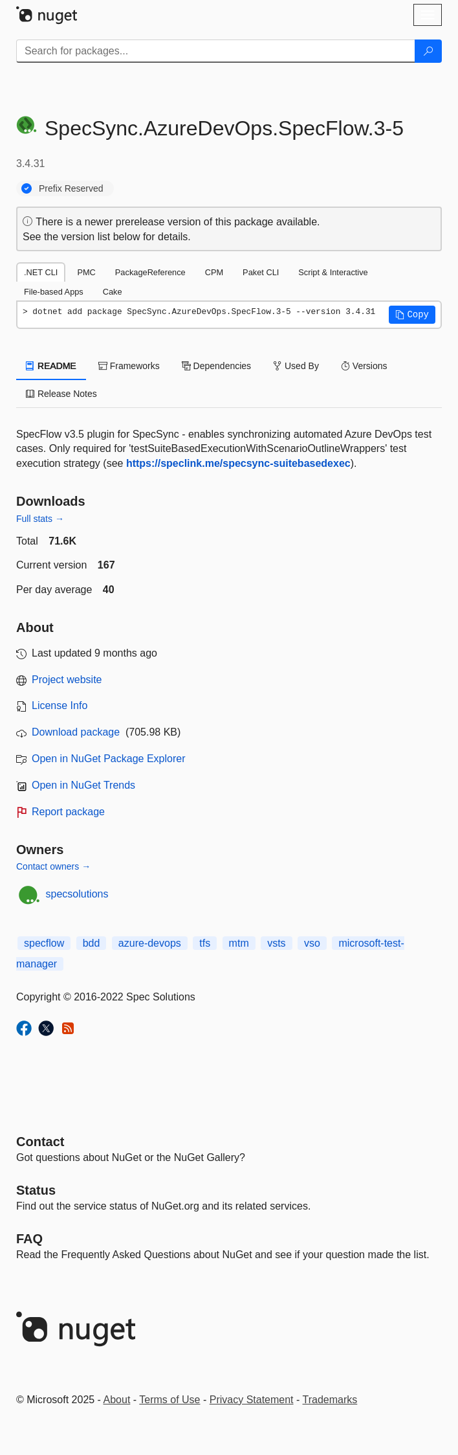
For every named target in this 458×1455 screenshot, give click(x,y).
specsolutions (77, 893)
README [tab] (51, 365)
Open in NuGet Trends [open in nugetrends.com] (83, 785)
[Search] (428, 51)
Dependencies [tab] (216, 365)
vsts (276, 943)
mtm (239, 943)
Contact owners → (53, 866)
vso (312, 943)
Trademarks (330, 1399)
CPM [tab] (214, 272)
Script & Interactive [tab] (332, 272)
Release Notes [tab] (61, 393)
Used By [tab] (296, 365)
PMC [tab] (86, 272)
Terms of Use (169, 1399)
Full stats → (40, 518)
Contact (40, 1141)
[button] (412, 315)
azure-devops (149, 943)
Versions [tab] (364, 365)
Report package (68, 811)
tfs (204, 943)
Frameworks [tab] (129, 365)
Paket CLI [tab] (261, 272)
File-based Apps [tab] (53, 292)
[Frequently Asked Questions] (29, 1239)
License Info (59, 705)
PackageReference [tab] (150, 272)
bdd (91, 943)
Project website (67, 679)
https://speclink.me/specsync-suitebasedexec (238, 463)
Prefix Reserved (71, 188)
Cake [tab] (112, 292)
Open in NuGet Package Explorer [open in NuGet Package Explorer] (108, 758)
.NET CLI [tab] (41, 272)
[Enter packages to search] (215, 51)
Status (36, 1190)
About (117, 1399)
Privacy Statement (252, 1399)
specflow (44, 943)
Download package (76, 732)
